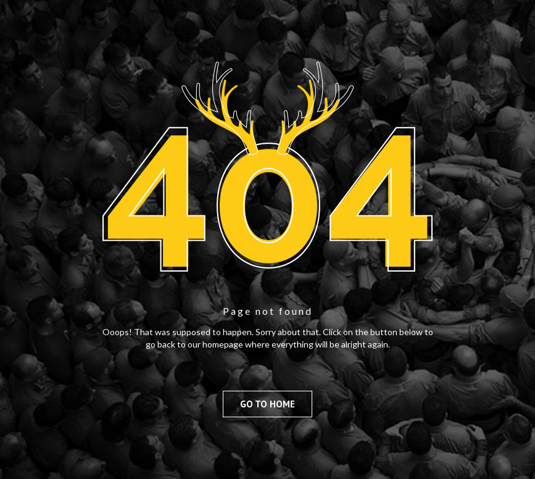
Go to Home (267, 404)
